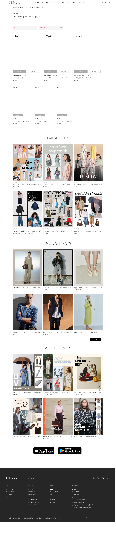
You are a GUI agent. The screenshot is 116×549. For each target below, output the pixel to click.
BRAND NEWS (32, 494)
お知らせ (74, 489)
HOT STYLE (31, 491)
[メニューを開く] (5, 2)
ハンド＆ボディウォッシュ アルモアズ (67, 121)
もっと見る (95, 339)
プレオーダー (9, 497)
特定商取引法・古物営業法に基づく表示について (48, 518)
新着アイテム (9, 489)
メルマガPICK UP (32, 499)
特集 (80, 2)
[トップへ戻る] (111, 464)
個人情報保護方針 (28, 518)
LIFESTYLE (53, 2)
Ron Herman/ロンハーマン (20, 75)
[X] (98, 478)
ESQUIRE (53, 499)
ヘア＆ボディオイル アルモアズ (83, 78)
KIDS (47, 2)
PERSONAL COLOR (33, 502)
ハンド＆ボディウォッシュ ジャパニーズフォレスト (58, 78)
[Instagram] (94, 478)
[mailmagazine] (108, 478)
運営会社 (8, 518)
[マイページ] (105, 2)
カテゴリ (75, 2)
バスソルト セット (18, 78)
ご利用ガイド (75, 494)
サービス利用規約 (17, 518)
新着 (63, 2)
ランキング (9, 494)
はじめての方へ (76, 491)
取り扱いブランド (10, 491)
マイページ (31, 478)
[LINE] (103, 478)
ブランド (68, 2)
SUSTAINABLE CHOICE (78, 502)
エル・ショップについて (78, 499)
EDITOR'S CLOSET (33, 497)
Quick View (32, 71)
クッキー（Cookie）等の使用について (82, 507)
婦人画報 (52, 502)
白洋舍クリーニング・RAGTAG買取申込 (82, 505)
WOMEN (37, 2)
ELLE (84, 2)
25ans (51, 494)
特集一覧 (30, 489)
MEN (43, 2)
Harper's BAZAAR (54, 491)
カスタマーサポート (77, 497)
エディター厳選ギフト (34, 505)
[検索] (102, 2)
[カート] (109, 2)
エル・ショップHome (18, 7)
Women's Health (54, 497)
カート (39, 478)
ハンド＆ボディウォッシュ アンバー (45, 121)
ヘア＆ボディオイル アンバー (21, 121)
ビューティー (29, 7)
